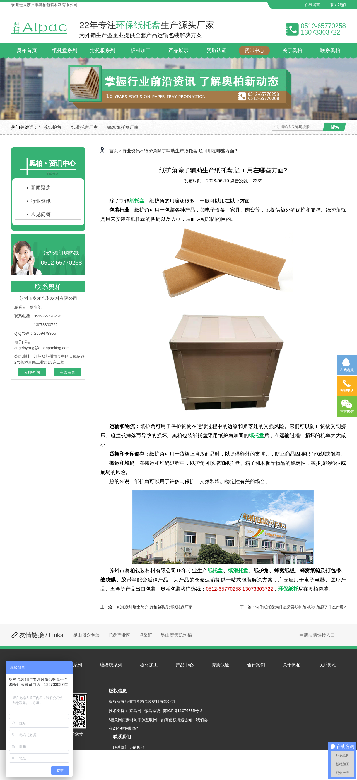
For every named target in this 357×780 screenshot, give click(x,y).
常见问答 (38, 214)
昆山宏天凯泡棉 (176, 635)
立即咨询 (32, 372)
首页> (115, 150)
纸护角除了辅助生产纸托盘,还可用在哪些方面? (190, 150)
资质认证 (220, 664)
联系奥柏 (327, 664)
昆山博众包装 (86, 635)
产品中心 (185, 664)
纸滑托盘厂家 (84, 127)
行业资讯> (132, 150)
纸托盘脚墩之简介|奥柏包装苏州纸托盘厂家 (154, 607)
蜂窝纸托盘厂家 (123, 127)
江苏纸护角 (50, 127)
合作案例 (256, 664)
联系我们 (338, 5)
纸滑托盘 (238, 570)
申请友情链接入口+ (318, 635)
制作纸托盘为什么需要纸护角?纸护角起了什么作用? (300, 607)
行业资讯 (38, 201)
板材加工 (149, 664)
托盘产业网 (119, 635)
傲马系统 (152, 710)
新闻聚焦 (38, 187)
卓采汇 (145, 635)
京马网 (135, 710)
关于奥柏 (292, 664)
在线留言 (312, 5)
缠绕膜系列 (111, 664)
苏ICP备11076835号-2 (182, 710)
